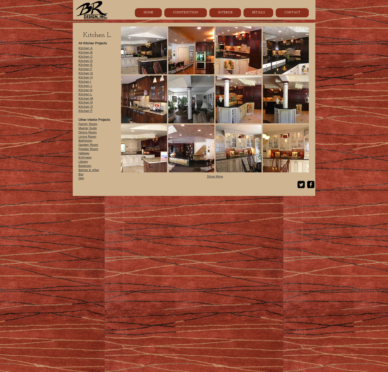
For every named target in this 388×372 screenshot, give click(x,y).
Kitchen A (85, 48)
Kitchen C (85, 56)
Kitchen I (84, 81)
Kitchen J (85, 86)
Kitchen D (85, 61)
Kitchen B (85, 52)
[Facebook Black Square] (311, 184)
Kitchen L (85, 94)
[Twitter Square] (301, 184)
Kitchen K (85, 90)
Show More (215, 176)
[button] (144, 50)
